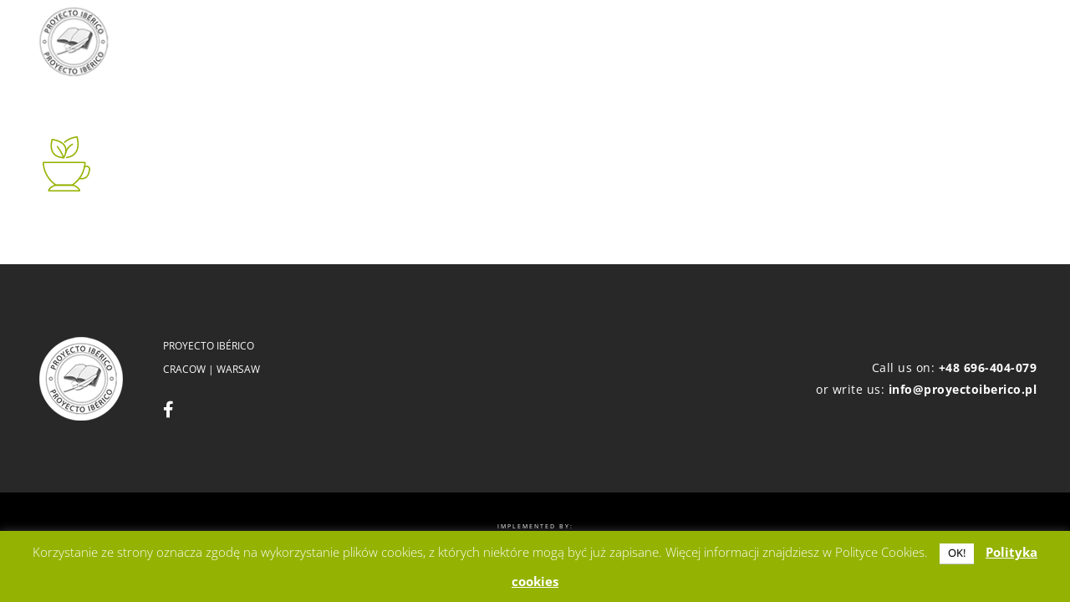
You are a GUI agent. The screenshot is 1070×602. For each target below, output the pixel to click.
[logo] (73, 42)
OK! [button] (957, 552)
